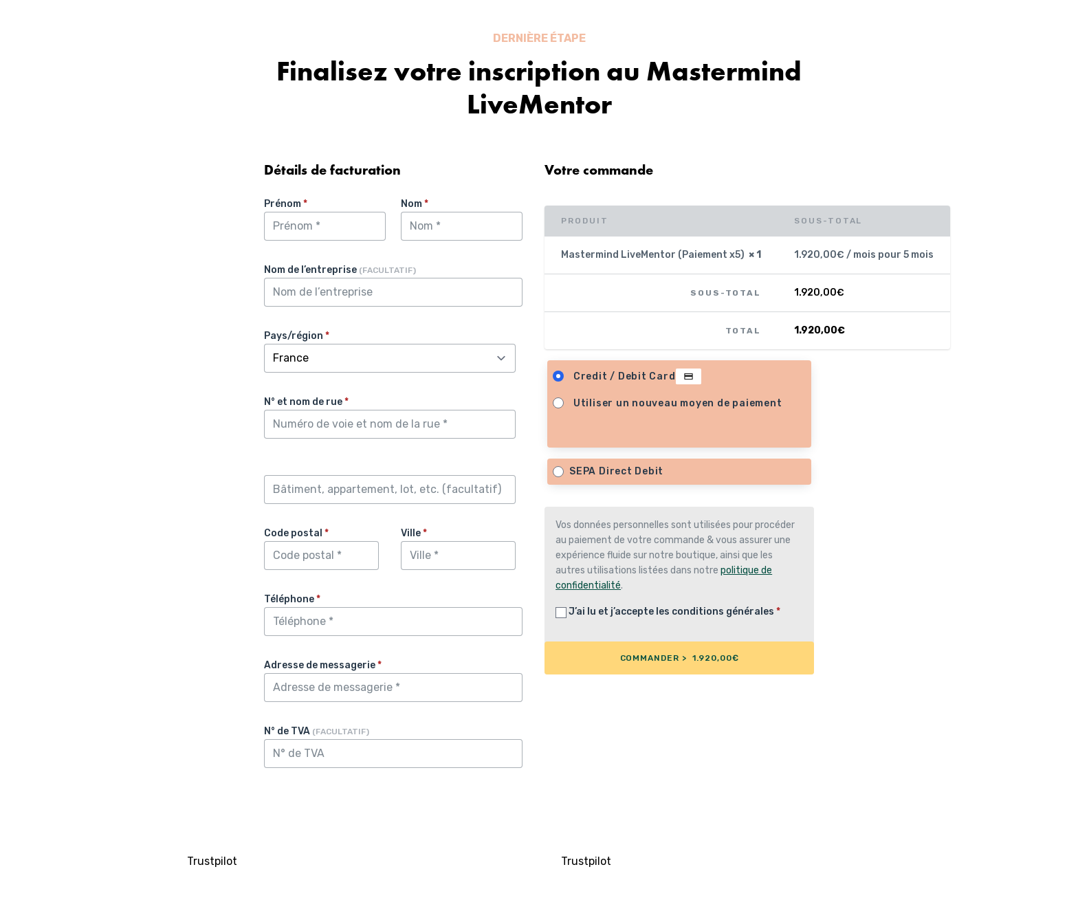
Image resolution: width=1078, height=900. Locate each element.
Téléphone (292, 599)
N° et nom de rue (306, 402)
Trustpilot (212, 861)
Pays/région (296, 336)
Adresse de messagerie (323, 665)
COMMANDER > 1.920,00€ (679, 658)
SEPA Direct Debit (616, 471)
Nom (414, 204)
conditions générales (723, 611)
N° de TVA (316, 731)
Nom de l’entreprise (340, 270)
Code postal (296, 533)
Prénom (285, 204)
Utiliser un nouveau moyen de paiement (677, 403)
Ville (414, 533)
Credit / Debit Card (637, 377)
